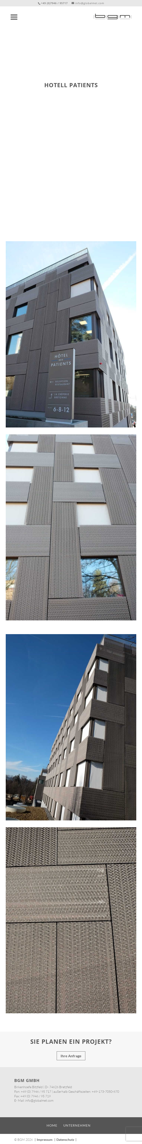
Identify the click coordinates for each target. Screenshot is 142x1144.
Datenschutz (65, 1139)
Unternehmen (77, 1125)
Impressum (45, 1139)
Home (52, 1125)
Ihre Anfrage (71, 1056)
